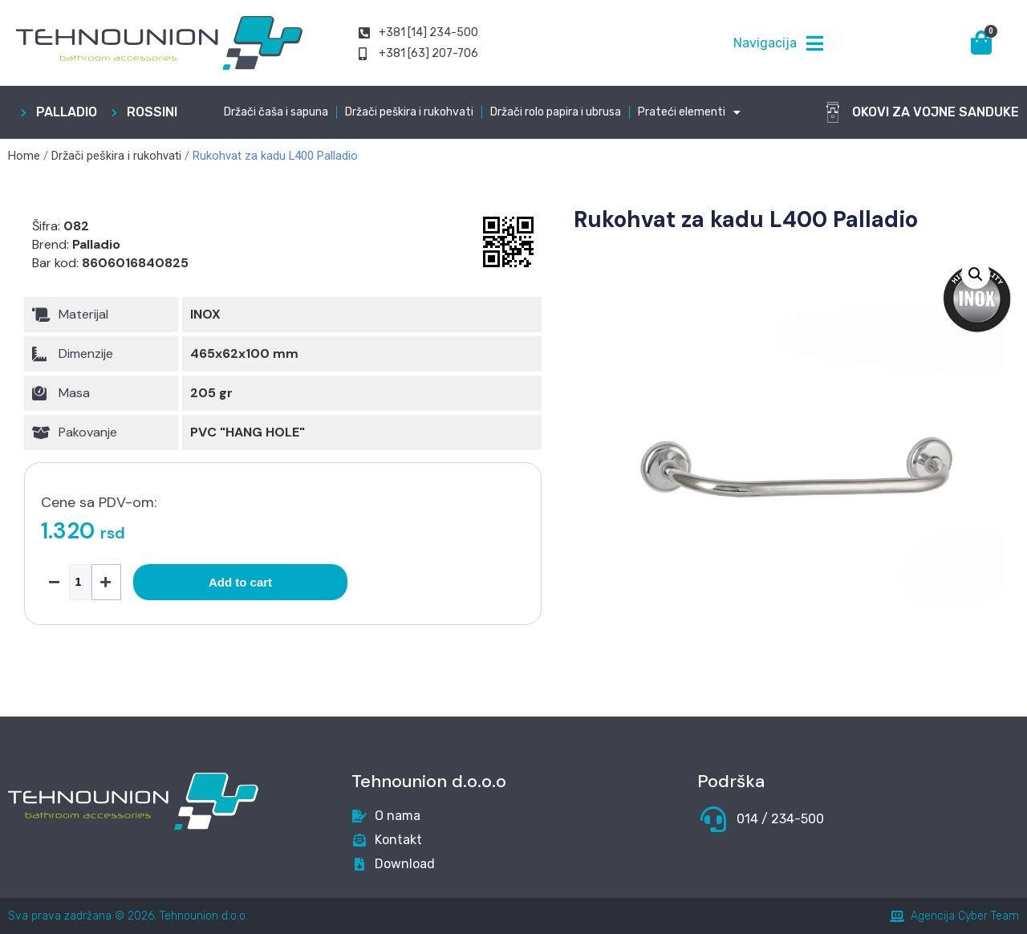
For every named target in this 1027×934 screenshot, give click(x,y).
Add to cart (240, 582)
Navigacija (765, 43)
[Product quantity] (80, 582)
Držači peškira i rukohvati (409, 112)
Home (24, 155)
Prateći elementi (689, 112)
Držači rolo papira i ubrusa (555, 112)
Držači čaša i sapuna (276, 112)
